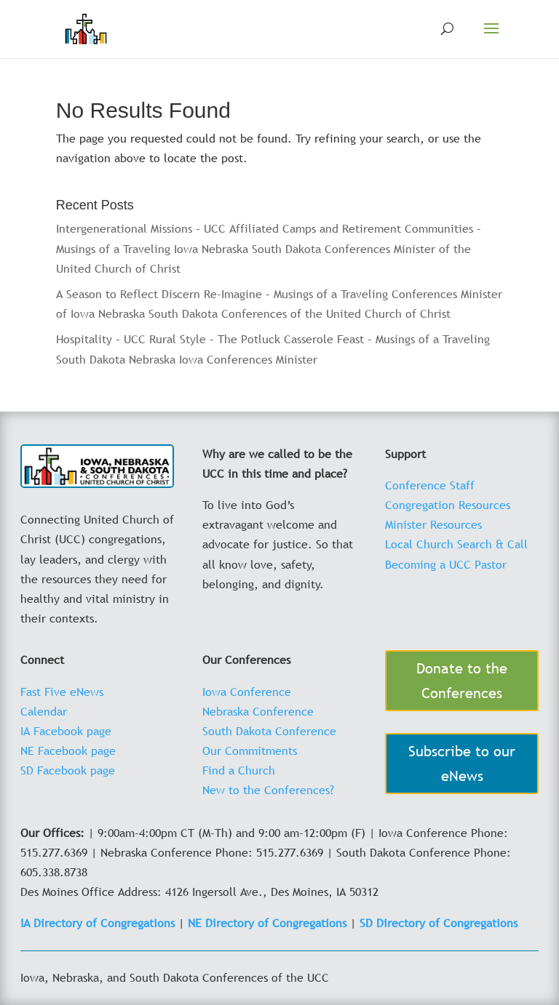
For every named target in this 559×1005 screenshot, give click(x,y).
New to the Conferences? (268, 790)
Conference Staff (430, 485)
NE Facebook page (68, 750)
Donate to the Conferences (461, 680)
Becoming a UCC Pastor (446, 564)
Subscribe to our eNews (461, 763)
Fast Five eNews (61, 692)
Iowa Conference (246, 692)
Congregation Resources (447, 505)
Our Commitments (249, 750)
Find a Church (238, 770)
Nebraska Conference (258, 711)
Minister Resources (433, 524)
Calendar (43, 711)
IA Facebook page (65, 731)
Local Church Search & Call (456, 544)
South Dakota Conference (269, 731)
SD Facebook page (67, 770)
